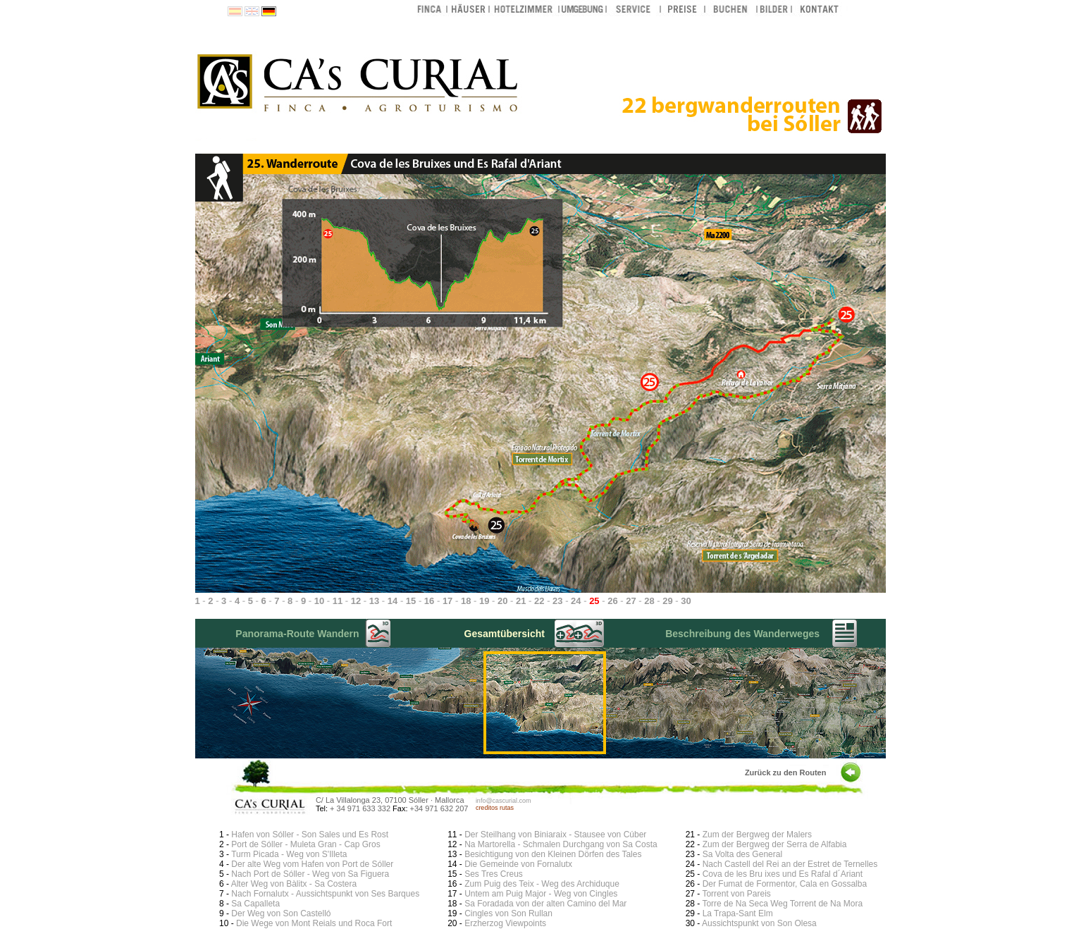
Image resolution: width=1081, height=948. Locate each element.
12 (356, 601)
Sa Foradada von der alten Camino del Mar (545, 904)
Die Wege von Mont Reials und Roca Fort (314, 923)
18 (466, 601)
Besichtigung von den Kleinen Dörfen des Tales (552, 854)
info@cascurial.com (503, 800)
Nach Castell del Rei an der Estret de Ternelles (790, 864)
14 (392, 601)
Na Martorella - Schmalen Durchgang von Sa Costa (560, 844)
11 (337, 601)
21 (521, 601)
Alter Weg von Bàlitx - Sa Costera (294, 884)
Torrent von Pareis (736, 894)
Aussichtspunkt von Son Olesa (759, 923)
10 (319, 601)
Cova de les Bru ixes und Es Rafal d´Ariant (783, 874)
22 (539, 601)
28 (649, 601)
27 (631, 601)
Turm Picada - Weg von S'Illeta (289, 854)
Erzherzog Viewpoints (505, 923)
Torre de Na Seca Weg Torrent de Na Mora (782, 904)
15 (411, 601)
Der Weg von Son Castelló (281, 913)
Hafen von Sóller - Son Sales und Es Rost (309, 834)
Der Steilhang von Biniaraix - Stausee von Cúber (555, 834)
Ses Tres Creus (493, 874)
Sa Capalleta (255, 904)
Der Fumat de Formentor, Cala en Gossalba (785, 884)
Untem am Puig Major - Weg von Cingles (540, 894)
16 (429, 601)
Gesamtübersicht (504, 633)
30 (686, 601)
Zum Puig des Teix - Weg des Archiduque (541, 884)
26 (612, 601)
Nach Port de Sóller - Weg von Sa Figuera (310, 874)
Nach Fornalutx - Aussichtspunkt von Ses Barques (325, 894)
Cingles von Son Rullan (508, 913)
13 (374, 601)
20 (502, 601)
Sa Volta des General (742, 854)
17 (447, 601)
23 (557, 601)
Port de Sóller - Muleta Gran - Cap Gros (305, 844)
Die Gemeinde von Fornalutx (518, 864)
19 (484, 601)
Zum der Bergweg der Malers (757, 834)
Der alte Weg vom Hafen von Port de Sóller (312, 864)
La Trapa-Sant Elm (738, 913)
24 (576, 601)
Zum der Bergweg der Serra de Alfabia (775, 844)
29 (667, 601)
